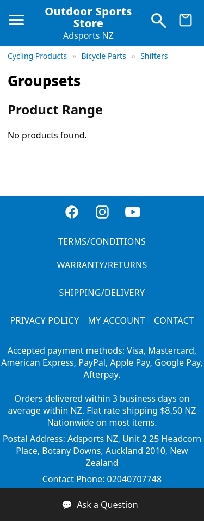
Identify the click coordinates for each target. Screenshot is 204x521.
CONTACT (174, 320)
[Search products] (158, 23)
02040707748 (134, 479)
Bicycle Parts (104, 56)
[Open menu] (18, 24)
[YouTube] (132, 213)
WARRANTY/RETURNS (102, 265)
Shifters (154, 56)
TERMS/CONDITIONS (102, 241)
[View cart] (185, 23)
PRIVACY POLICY (44, 320)
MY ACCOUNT (116, 320)
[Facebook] (71, 213)
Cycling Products (38, 56)
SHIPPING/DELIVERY (102, 293)
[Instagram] (102, 213)
